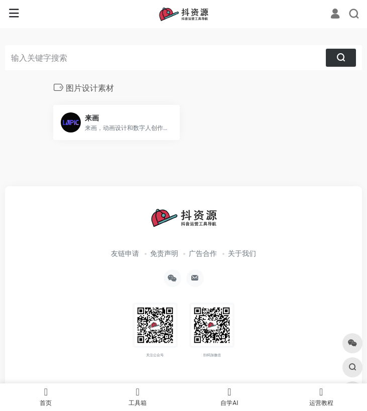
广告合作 (203, 253)
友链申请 (125, 253)
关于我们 (242, 253)
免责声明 (164, 253)
